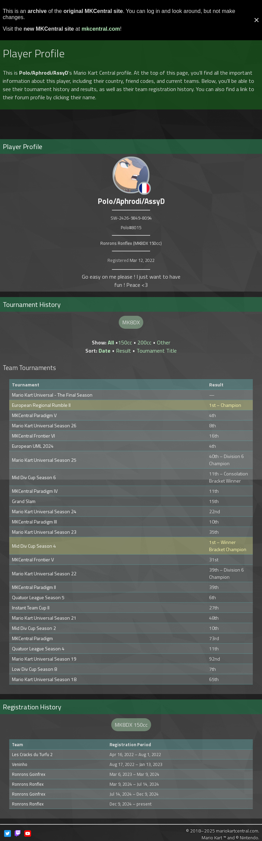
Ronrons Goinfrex (28, 774)
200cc (144, 342)
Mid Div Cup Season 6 (34, 477)
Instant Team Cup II (30, 607)
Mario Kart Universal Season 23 (44, 531)
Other (163, 342)
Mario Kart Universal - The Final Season (52, 394)
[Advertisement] (131, 121)
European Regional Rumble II (41, 405)
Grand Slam (23, 501)
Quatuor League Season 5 (38, 597)
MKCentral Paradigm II (34, 587)
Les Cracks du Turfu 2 (32, 754)
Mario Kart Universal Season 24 (44, 511)
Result (123, 350)
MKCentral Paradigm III (34, 521)
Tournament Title (156, 350)
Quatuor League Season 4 (38, 648)
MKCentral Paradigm (32, 638)
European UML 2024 (33, 445)
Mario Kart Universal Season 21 (44, 617)
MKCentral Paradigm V (34, 415)
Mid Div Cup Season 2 (34, 628)
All (111, 342)
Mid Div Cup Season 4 (34, 545)
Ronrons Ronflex (28, 784)
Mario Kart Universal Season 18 (44, 679)
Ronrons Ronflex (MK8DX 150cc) (131, 243)
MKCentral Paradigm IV (35, 491)
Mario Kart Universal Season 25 (44, 459)
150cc (125, 342)
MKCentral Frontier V (33, 559)
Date (105, 350)
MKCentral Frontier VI (33, 435)
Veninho (19, 764)
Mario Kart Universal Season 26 (44, 425)
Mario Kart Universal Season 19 (44, 658)
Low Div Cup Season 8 (34, 669)
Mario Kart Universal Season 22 (44, 573)
